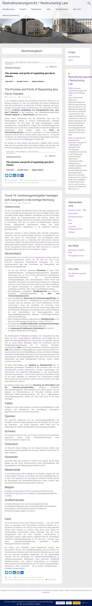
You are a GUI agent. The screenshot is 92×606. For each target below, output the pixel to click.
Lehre (48, 9)
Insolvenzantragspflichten (14, 580)
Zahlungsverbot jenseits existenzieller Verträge (23, 370)
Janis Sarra (9, 105)
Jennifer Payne (20, 108)
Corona (18, 577)
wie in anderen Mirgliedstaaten (44, 566)
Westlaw (71, 232)
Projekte (23, 9)
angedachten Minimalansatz (24, 262)
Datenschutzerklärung (11, 15)
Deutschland (26, 180)
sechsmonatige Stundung (14, 476)
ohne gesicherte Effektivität (47, 559)
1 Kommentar (52, 580)
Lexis (70, 223)
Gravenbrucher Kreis (12, 352)
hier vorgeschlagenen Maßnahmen (27, 338)
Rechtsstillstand (53, 435)
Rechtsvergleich (22, 182)
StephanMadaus (25, 97)
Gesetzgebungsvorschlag (41, 257)
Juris (70, 220)
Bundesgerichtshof (75, 217)
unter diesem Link (24, 143)
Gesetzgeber (32, 577)
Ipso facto (48, 180)
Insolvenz (40, 180)
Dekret (26, 425)
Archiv (9, 577)
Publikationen (36, 9)
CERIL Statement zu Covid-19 (47, 247)
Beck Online (73, 213)
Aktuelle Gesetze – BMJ (77, 210)
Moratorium (27, 580)
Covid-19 (24, 577)
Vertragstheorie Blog (76, 256)
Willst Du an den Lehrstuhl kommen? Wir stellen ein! (77, 90)
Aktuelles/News (9, 9)
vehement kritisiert (44, 379)
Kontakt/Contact (62, 9)
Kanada (54, 180)
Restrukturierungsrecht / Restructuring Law (35, 3)
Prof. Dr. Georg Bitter (13, 343)
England (34, 180)
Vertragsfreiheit (33, 182)
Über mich (77, 9)
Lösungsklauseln (10, 182)
